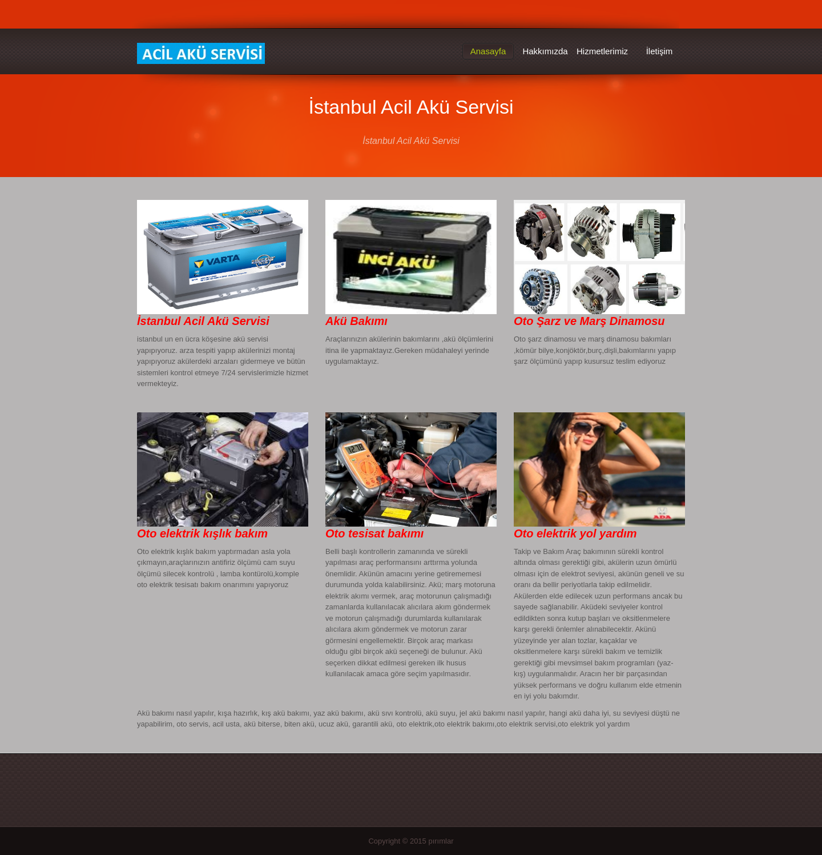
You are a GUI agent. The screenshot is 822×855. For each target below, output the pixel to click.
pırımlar (440, 841)
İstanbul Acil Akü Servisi (201, 54)
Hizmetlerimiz (602, 51)
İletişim (659, 51)
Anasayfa (488, 51)
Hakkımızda (544, 51)
